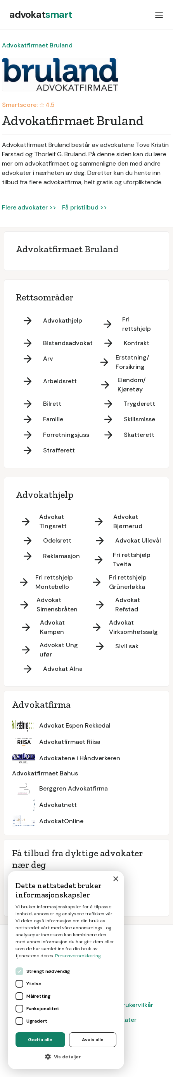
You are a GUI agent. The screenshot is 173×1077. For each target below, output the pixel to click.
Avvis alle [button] (93, 1040)
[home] (40, 14)
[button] (159, 15)
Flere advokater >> (29, 207)
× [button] (115, 879)
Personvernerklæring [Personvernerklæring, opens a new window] (78, 956)
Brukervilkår (136, 1005)
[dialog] (66, 970)
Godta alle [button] (40, 1040)
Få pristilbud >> (84, 207)
